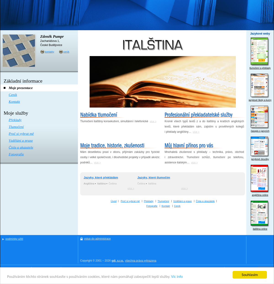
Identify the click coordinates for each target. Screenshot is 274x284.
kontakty (49, 51)
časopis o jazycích (260, 119)
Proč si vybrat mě (130, 201)
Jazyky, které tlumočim (153, 177)
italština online (260, 215)
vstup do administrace (97, 238)
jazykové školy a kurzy (260, 87)
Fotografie (151, 206)
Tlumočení (163, 201)
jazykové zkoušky (260, 148)
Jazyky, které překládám (101, 177)
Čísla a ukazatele (205, 201)
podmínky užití (14, 239)
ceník (66, 51)
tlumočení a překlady (260, 53)
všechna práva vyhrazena (140, 260)
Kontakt (166, 206)
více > (153, 121)
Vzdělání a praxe (182, 201)
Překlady (148, 201)
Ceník (177, 206)
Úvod (114, 201)
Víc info (177, 276)
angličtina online (260, 180)
